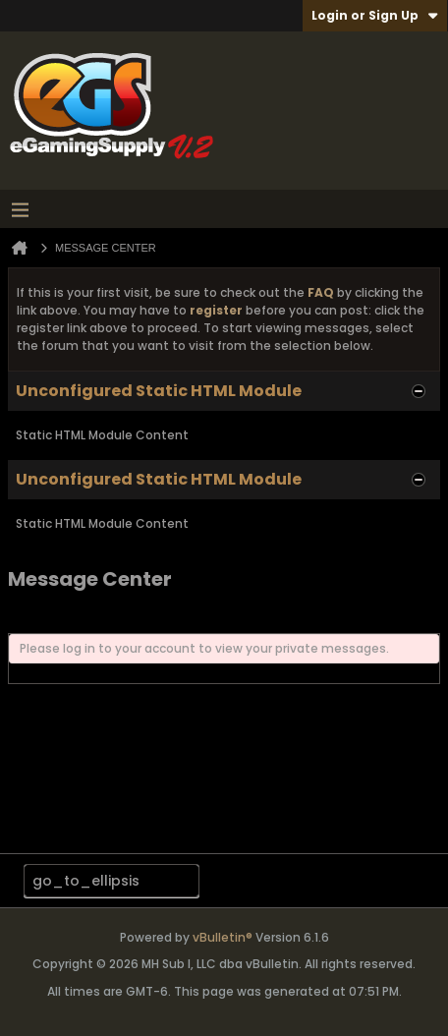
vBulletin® (222, 937)
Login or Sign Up (374, 15)
